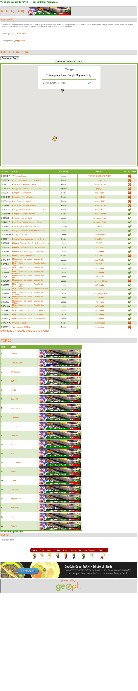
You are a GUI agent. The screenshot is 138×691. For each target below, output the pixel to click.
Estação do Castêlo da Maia (23, 214)
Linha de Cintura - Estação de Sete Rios (28, 247)
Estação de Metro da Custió (23, 201)
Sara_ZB (14, 399)
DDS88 (13, 381)
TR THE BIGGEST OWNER (99, 176)
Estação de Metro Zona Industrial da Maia (29, 210)
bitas (12, 517)
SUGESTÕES (20, 34)
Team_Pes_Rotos (100, 281)
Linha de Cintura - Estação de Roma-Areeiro (30, 243)
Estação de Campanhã (21, 193)
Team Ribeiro (99, 235)
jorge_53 (99, 189)
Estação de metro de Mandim (24, 205)
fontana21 (15, 508)
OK (89, 83)
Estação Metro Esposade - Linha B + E (28, 239)
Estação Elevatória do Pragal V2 (25, 226)
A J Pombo (99, 252)
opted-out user (16, 363)
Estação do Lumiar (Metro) (23, 218)
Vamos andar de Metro (21, 327)
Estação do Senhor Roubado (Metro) (27, 222)
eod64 (13, 472)
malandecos (100, 323)
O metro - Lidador (19, 323)
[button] (63, 91)
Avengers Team (100, 218)
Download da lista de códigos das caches (25, 330)
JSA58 (18, 11)
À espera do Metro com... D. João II (26, 180)
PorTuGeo (100, 231)
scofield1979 (100, 197)
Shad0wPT (99, 239)
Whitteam (14, 435)
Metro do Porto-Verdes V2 (23, 256)
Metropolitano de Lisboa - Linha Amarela (28, 310)
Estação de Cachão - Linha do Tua (26, 189)
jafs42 (13, 453)
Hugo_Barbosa (100, 180)
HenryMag (15, 426)
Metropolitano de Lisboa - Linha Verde (27, 314)
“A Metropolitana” (19, 176)
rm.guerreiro (16, 499)
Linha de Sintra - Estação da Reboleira (28, 252)
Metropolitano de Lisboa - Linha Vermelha (29, 319)
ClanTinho (15, 490)
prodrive (14, 354)
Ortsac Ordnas (100, 184)
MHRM (13, 390)
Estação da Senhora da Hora (24, 184)
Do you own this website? (54, 83)
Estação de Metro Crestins (23, 197)
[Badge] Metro (19, 41)
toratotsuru (99, 327)
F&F (100, 226)
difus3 (13, 444)
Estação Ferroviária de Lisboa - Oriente (28, 231)
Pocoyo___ (15, 526)
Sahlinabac (15, 372)
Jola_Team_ (100, 193)
